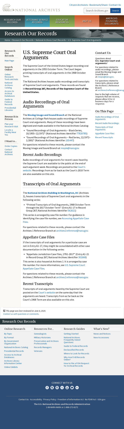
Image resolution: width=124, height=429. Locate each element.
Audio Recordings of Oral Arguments (107, 118)
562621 (71, 210)
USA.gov (101, 399)
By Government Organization (11, 342)
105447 (69, 140)
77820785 (82, 133)
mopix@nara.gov (70, 148)
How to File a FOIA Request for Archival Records (76, 364)
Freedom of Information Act (71, 399)
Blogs (72, 387)
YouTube (67, 387)
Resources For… (44, 328)
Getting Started (71, 333)
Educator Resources (62, 21)
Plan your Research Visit (11, 125)
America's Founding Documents (112, 21)
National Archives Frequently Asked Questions (72, 340)
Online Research (14, 328)
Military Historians (42, 337)
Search (115, 10)
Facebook (47, 387)
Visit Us (86, 21)
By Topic (8, 333)
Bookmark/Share (98, 4)
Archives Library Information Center (13, 362)
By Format (9, 337)
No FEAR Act (90, 399)
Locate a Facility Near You (10, 132)
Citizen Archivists (78, 4)
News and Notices (102, 333)
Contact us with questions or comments (21, 314)
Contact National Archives (9, 152)
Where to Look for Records (76, 353)
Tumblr (62, 387)
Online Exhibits (11, 367)
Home (7, 40)
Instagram (57, 387)
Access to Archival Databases (10, 93)
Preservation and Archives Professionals (46, 342)
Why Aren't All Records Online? (74, 358)
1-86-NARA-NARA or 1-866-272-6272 (62, 407)
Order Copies (11, 146)
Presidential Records (14, 351)
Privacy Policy (49, 399)
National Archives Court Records (51, 40)
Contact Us (115, 4)
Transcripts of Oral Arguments (104, 128)
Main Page (9, 60)
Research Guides (74, 328)
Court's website (46, 292)
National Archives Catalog (9, 85)
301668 (82, 257)
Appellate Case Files (104, 133)
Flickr (77, 387)
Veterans (38, 351)
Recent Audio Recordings (107, 123)
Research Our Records (12, 21)
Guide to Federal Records (9, 102)
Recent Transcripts (104, 137)
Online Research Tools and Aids (11, 77)
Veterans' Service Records (37, 21)
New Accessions (101, 337)
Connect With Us (62, 382)
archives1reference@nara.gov (72, 230)
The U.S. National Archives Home (31, 7)
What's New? (101, 328)
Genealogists (40, 333)
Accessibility (36, 399)
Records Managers (43, 347)
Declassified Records (74, 349)
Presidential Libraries (10, 109)
